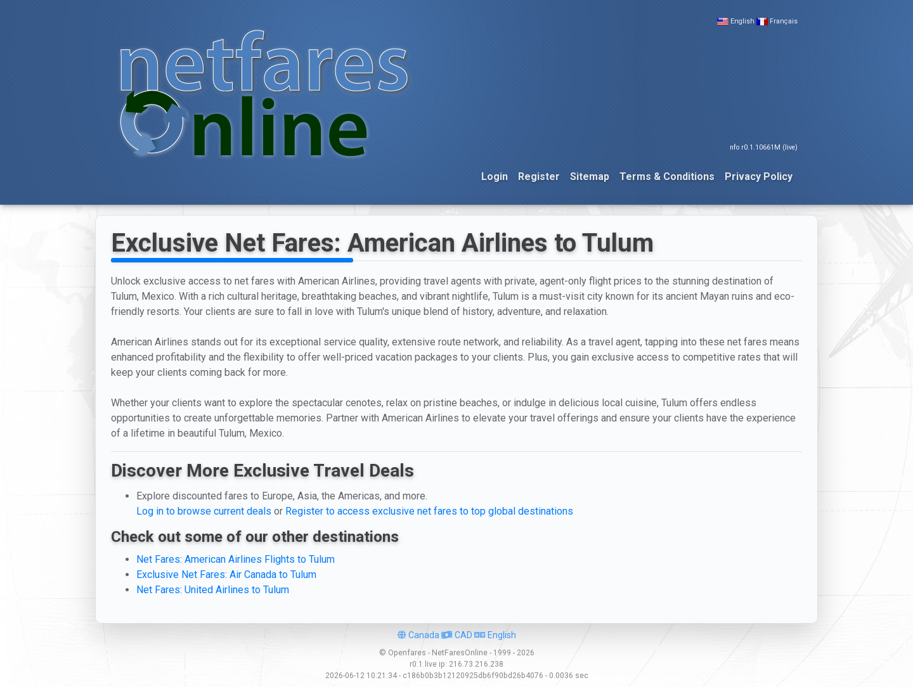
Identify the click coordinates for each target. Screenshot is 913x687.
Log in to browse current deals (203, 511)
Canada (418, 635)
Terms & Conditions (667, 176)
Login (494, 176)
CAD (456, 635)
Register (539, 176)
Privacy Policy (759, 176)
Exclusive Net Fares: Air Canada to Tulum (226, 574)
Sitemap (589, 176)
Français (784, 21)
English (742, 21)
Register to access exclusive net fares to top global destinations (429, 511)
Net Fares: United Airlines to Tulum (212, 590)
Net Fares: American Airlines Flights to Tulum (235, 559)
